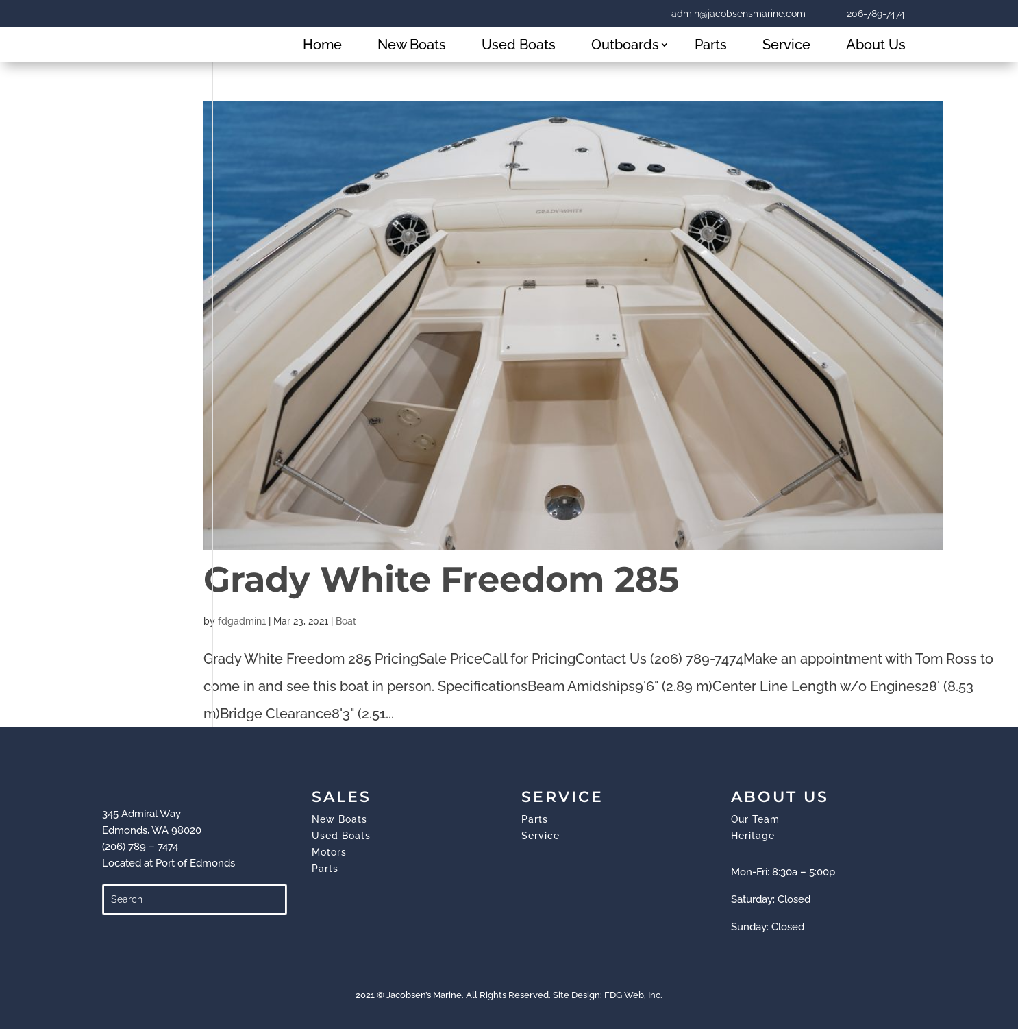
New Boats (411, 44)
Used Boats (519, 44)
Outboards (625, 44)
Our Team (755, 819)
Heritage (753, 836)
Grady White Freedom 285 (441, 579)
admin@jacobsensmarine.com (738, 13)
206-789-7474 (876, 13)
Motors (329, 852)
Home (322, 44)
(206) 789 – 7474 (140, 846)
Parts (711, 44)
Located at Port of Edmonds (168, 863)
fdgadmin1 (242, 621)
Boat (346, 621)
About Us (876, 44)
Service (786, 44)
